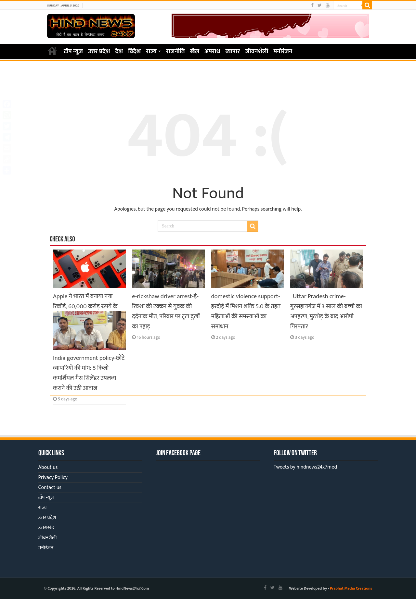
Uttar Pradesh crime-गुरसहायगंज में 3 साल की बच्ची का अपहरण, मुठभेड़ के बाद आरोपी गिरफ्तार (326, 311)
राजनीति (175, 51)
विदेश (134, 51)
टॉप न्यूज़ (73, 51)
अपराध (212, 51)
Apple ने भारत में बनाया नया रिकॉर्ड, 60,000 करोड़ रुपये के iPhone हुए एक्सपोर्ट (85, 306)
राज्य (151, 51)
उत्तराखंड (46, 527)
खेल (195, 51)
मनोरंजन (283, 51)
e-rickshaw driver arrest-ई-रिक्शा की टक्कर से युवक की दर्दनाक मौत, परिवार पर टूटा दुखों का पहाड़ (166, 311)
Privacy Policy (53, 477)
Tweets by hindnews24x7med (305, 467)
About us (48, 467)
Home (52, 50)
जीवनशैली (256, 51)
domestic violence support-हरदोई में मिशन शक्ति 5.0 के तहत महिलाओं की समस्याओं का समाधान (246, 311)
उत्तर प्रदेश (99, 51)
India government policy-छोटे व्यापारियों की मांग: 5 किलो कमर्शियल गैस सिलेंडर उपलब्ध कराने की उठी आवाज (88, 373)
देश (119, 51)
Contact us (49, 487)
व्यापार (233, 51)
